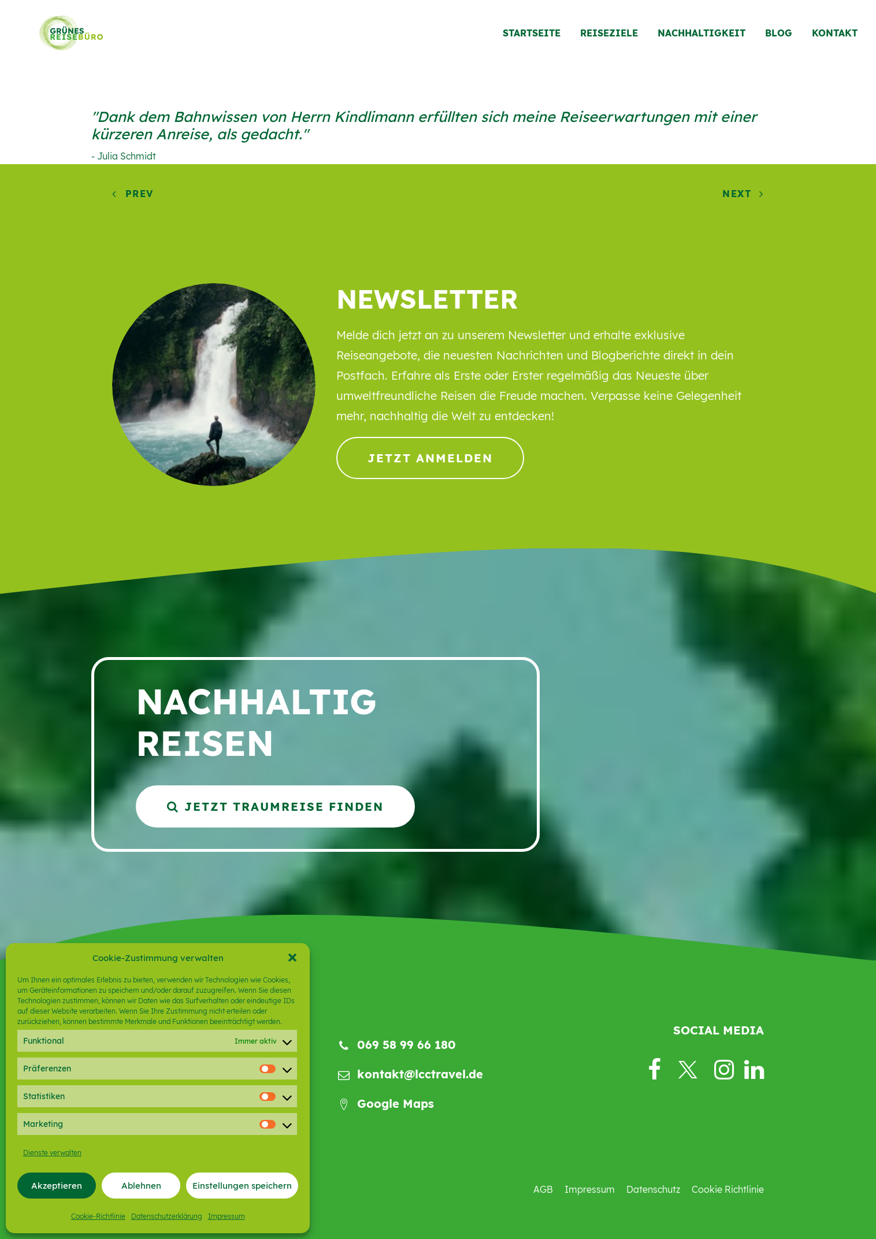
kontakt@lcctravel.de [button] (420, 1074)
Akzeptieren (56, 1185)
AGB (543, 1189)
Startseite (532, 38)
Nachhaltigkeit (701, 38)
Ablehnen (141, 1185)
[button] (292, 957)
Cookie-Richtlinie (98, 1216)
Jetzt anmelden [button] (430, 458)
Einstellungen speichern (242, 1185)
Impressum (226, 1216)
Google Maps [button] (395, 1103)
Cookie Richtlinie (728, 1189)
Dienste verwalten (52, 1152)
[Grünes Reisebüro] (60, 39)
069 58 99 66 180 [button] (406, 1044)
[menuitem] (536, 38)
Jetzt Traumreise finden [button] (275, 806)
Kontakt (835, 38)
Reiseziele (609, 38)
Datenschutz (653, 1189)
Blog (778, 38)
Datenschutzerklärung (166, 1216)
